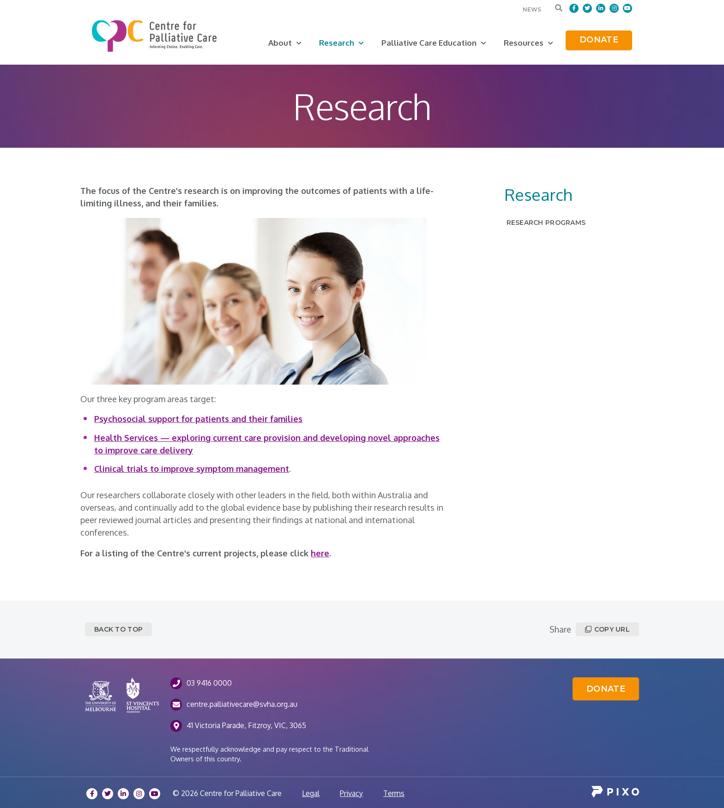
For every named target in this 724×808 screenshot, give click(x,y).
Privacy (351, 793)
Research (341, 43)
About (285, 43)
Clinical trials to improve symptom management (191, 469)
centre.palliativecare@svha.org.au (242, 704)
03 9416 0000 (209, 682)
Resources (528, 43)
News (532, 9)
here (320, 553)
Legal (311, 793)
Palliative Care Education (433, 43)
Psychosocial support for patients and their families (198, 419)
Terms (393, 793)
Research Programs (546, 222)
